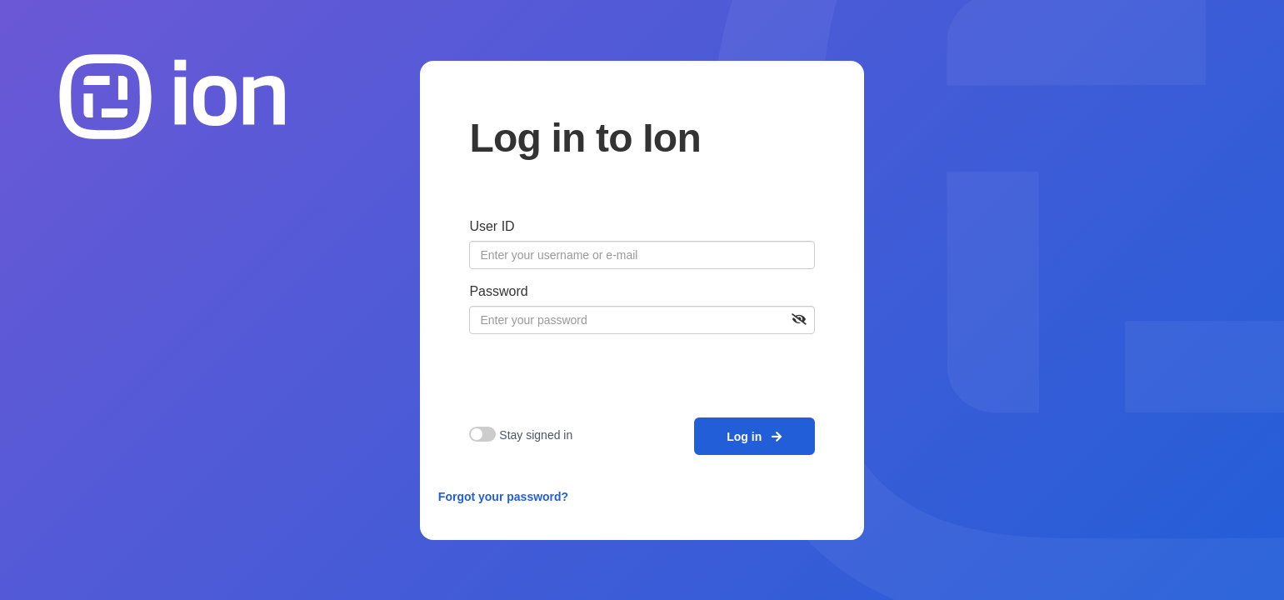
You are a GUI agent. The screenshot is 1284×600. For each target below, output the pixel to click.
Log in (754, 436)
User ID (491, 226)
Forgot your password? (503, 496)
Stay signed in (535, 435)
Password (498, 291)
